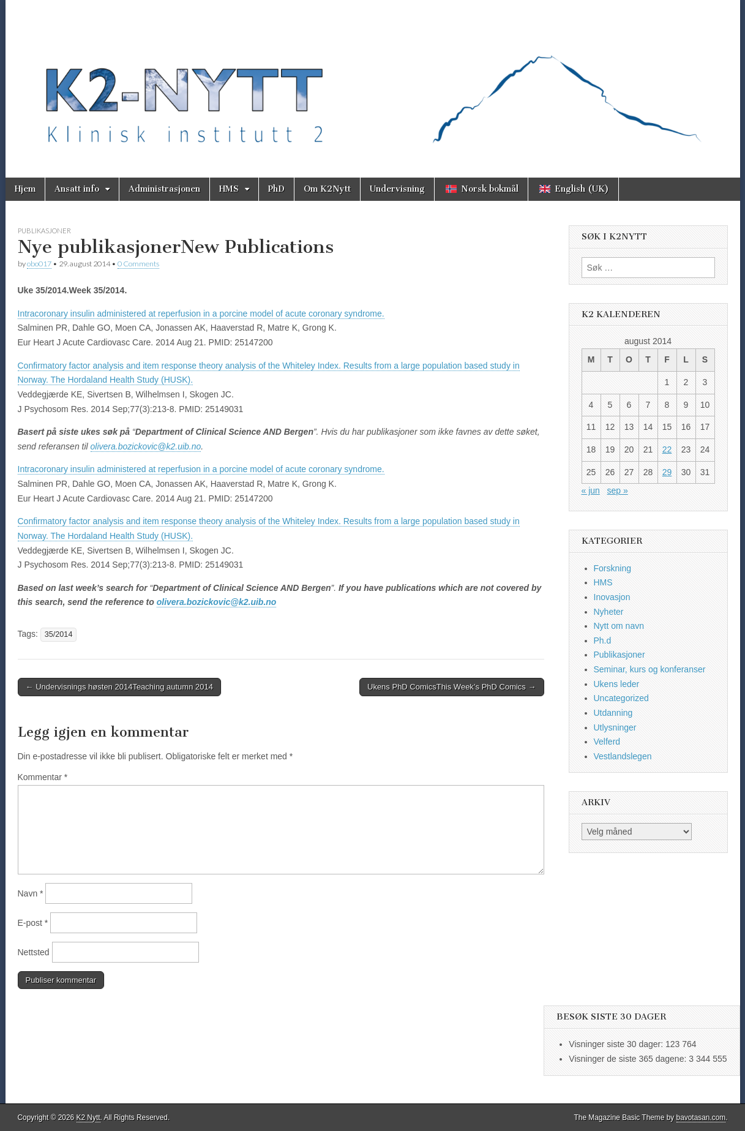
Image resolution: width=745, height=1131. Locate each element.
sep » (617, 490)
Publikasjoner (44, 231)
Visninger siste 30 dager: (617, 1044)
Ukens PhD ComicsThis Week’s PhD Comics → (451, 686)
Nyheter (609, 612)
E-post (33, 923)
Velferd (607, 741)
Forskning (612, 568)
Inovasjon (612, 597)
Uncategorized (621, 698)
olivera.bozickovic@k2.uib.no (146, 446)
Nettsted (34, 952)
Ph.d (603, 640)
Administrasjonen (164, 189)
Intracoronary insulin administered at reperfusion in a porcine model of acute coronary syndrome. (201, 313)
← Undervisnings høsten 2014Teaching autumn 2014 (119, 686)
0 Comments (138, 263)
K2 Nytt (88, 1117)
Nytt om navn (619, 626)
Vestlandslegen (623, 756)
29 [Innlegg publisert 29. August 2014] (667, 472)
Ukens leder (617, 684)
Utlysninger (615, 727)
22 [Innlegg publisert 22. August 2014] (667, 449)
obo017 (39, 263)
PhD (276, 189)
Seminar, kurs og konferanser (650, 669)
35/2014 (59, 634)
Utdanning (613, 713)
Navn (30, 893)
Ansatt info (76, 189)
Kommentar (43, 777)
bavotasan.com (701, 1117)
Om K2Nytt (327, 189)
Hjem (25, 189)
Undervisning (397, 189)
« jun (591, 490)
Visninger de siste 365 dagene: (629, 1059)
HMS (229, 189)
